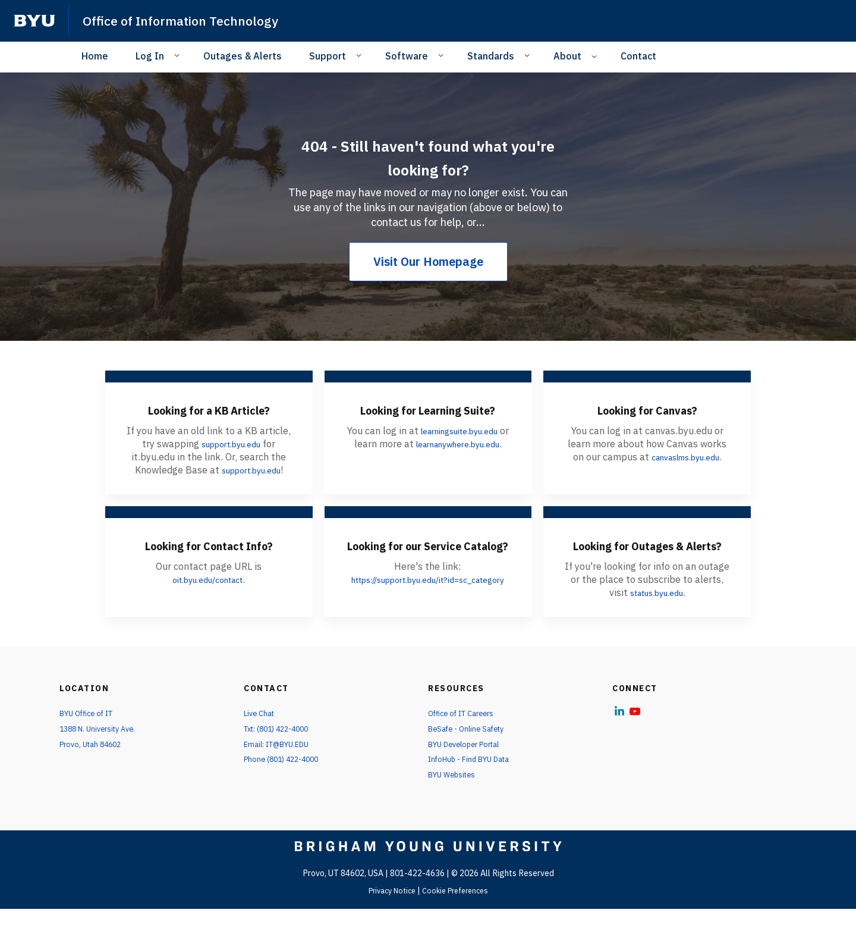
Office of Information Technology (191, 20)
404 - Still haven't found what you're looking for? (428, 155)
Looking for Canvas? (647, 409)
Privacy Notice (388, 919)
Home (94, 56)
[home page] (34, 21)
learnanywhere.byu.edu (426, 475)
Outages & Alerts (242, 56)
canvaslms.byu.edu (685, 457)
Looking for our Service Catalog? (428, 558)
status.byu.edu (656, 615)
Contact (638, 56)
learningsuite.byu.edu (464, 448)
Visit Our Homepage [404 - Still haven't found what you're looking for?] (428, 261)
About (567, 56)
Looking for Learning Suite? (427, 418)
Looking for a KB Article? (208, 409)
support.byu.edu (231, 444)
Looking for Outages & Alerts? (647, 558)
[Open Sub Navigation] (178, 55)
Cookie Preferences (458, 919)
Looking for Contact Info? (208, 558)
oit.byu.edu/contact (208, 602)
